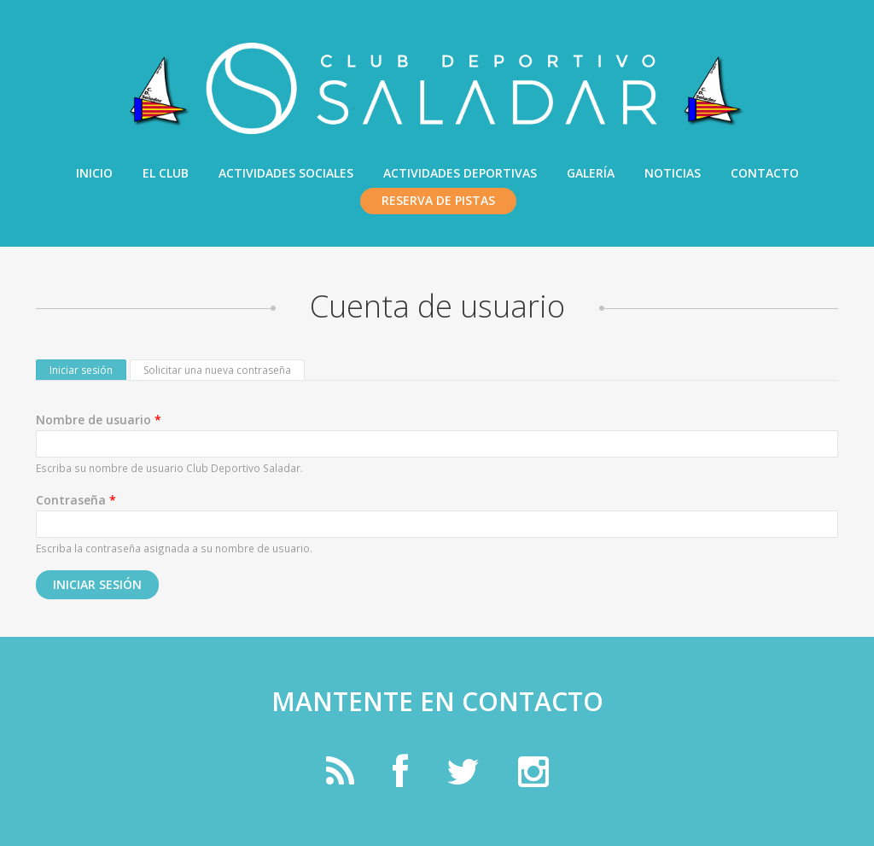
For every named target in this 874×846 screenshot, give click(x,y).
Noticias (672, 173)
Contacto (765, 173)
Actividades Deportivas (460, 173)
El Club (166, 173)
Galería (591, 173)
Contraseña (76, 500)
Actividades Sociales (285, 173)
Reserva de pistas (438, 200)
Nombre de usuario (98, 419)
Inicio (94, 173)
